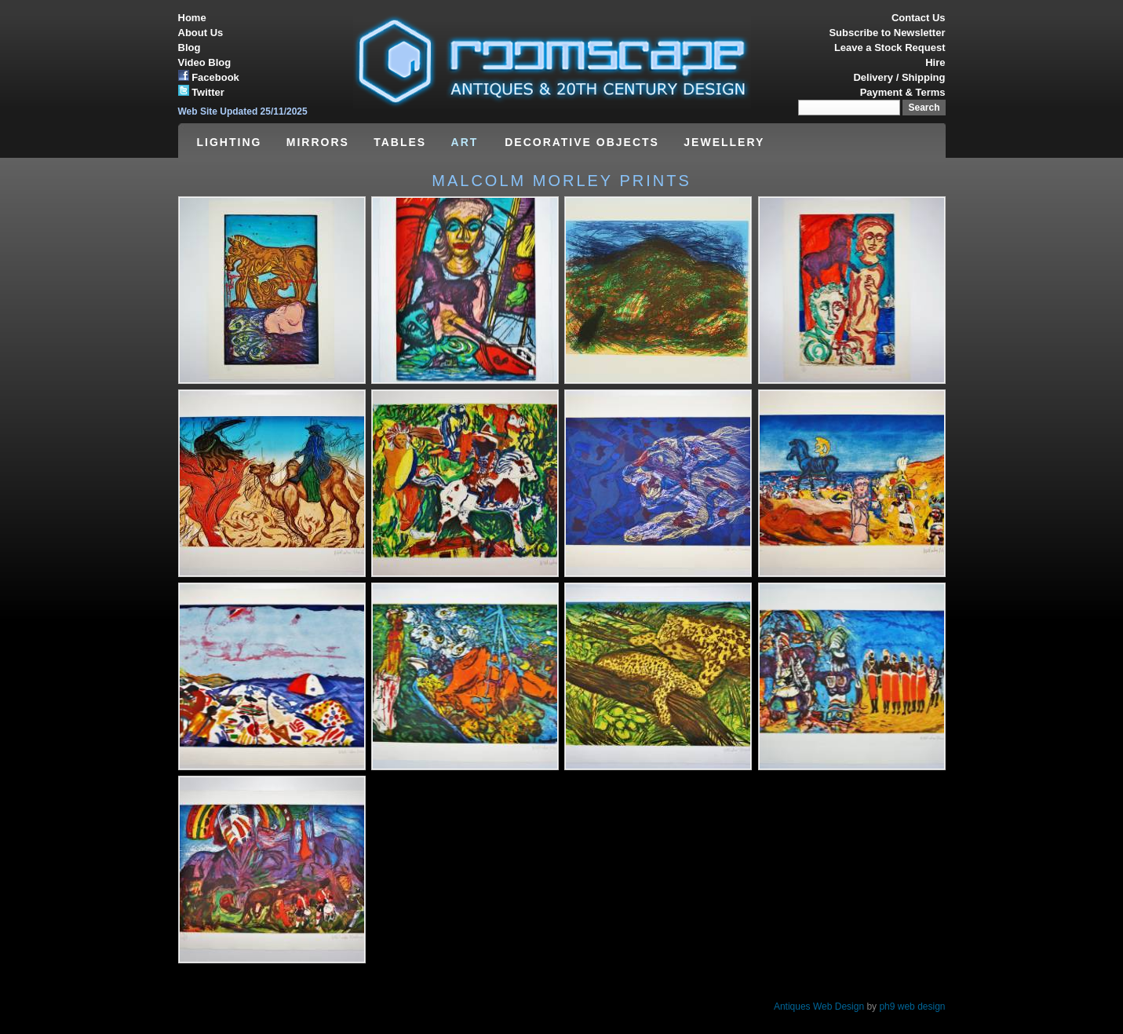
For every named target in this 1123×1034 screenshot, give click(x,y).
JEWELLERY (724, 142)
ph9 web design (912, 1006)
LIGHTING (229, 142)
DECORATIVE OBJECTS (582, 142)
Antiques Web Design (819, 1006)
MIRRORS (317, 142)
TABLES (400, 142)
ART (467, 142)
